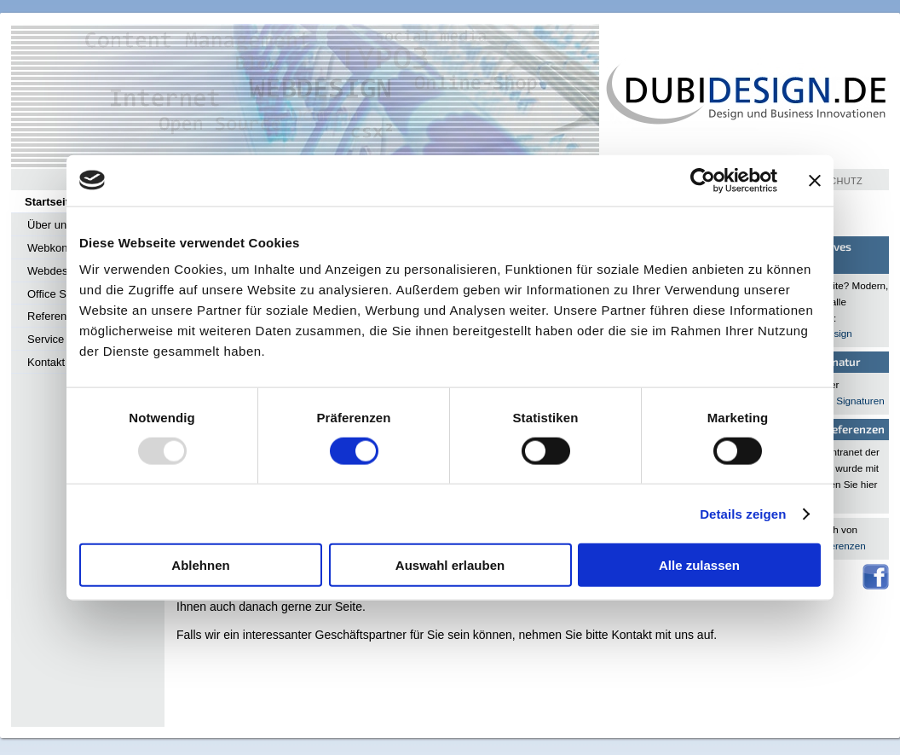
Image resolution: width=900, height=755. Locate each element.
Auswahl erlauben (450, 565)
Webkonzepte (61, 247)
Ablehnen (200, 565)
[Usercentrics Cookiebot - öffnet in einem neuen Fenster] (702, 180)
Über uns (49, 224)
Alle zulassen (699, 565)
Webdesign (55, 270)
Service (45, 339)
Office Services (64, 293)
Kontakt (46, 362)
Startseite (50, 201)
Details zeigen (743, 513)
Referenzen (55, 316)
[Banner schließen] (815, 180)
